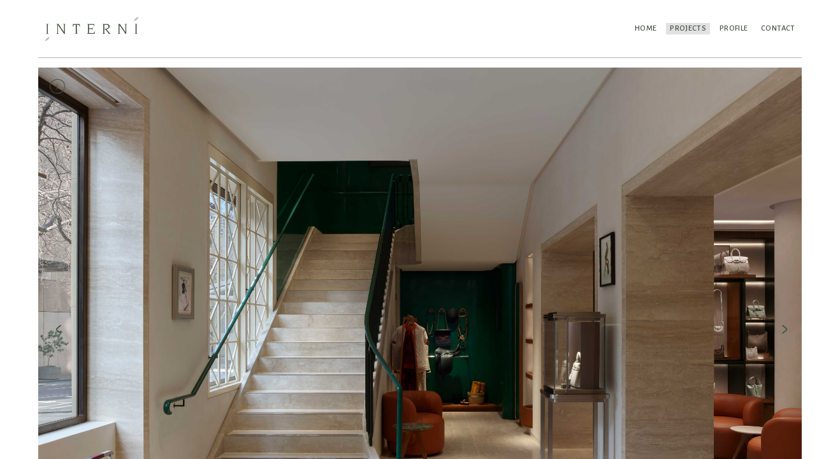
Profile (731, 28)
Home (641, 28)
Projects (684, 28)
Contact (777, 28)
